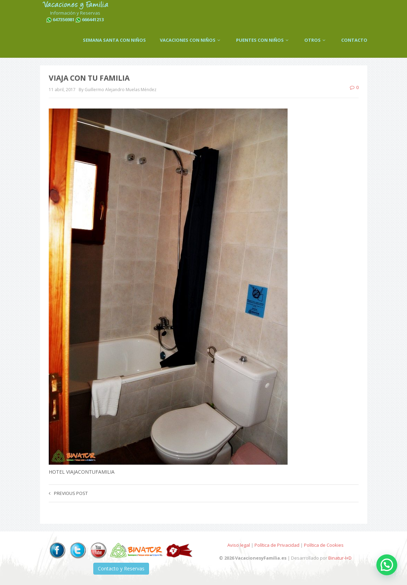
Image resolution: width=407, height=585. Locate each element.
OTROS (315, 40)
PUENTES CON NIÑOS (263, 40)
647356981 (64, 19)
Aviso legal (238, 545)
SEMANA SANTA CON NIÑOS (114, 40)
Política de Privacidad (277, 545)
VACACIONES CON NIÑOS (191, 40)
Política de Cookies (324, 545)
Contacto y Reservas (121, 568)
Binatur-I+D (340, 558)
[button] (386, 564)
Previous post (68, 493)
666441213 (93, 19)
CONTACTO (354, 40)
